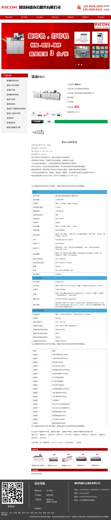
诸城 (15, 513)
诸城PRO (43, 435)
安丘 (52, 513)
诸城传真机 (11, 104)
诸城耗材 (10, 118)
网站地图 (4, 515)
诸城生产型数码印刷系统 (16, 109)
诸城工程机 (11, 99)
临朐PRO (102, 435)
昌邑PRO (51, 435)
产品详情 (37, 122)
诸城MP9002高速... (38, 465)
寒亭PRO (60, 435)
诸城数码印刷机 (13, 95)
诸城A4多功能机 (13, 85)
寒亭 (23, 513)
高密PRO (77, 435)
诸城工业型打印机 (13, 113)
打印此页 (69, 442)
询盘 (49, 122)
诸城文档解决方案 (13, 127)
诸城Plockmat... (52, 465)
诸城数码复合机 (13, 80)
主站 (10, 513)
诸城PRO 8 (81, 465)
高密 (31, 513)
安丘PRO (43, 438)
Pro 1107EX (69, 142)
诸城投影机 (11, 123)
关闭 (78, 442)
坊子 (27, 513)
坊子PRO (68, 435)
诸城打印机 (11, 90)
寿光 (40, 513)
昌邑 (19, 513)
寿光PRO (94, 435)
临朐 (44, 513)
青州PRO (85, 435)
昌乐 (48, 513)
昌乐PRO (34, 438)
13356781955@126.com (88, 497)
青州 (36, 513)
